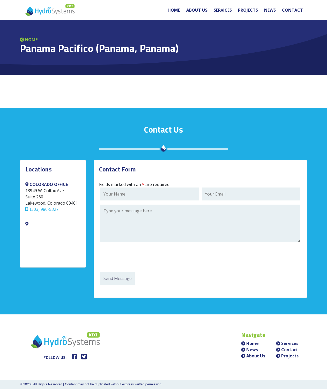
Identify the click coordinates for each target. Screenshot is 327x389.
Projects (248, 10)
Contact (292, 10)
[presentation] (139, 258)
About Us (196, 10)
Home (174, 10)
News (270, 10)
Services (223, 10)
